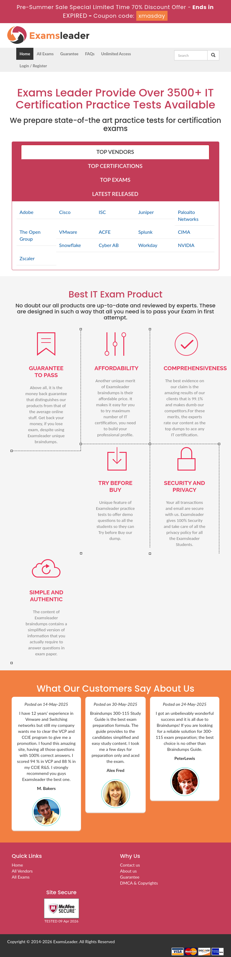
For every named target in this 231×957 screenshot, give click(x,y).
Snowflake (70, 245)
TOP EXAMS (115, 179)
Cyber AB (109, 245)
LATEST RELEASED (115, 193)
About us (128, 870)
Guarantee (69, 53)
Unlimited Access (116, 53)
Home (25, 53)
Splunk (145, 232)
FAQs (89, 53)
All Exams (45, 53)
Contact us (130, 864)
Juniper (146, 212)
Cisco (65, 212)
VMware (68, 232)
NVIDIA (186, 245)
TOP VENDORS (115, 151)
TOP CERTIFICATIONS (115, 166)
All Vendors (22, 870)
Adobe (26, 212)
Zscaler (27, 258)
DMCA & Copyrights (139, 882)
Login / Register (33, 65)
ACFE (105, 232)
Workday (147, 245)
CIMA (184, 232)
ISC (102, 212)
